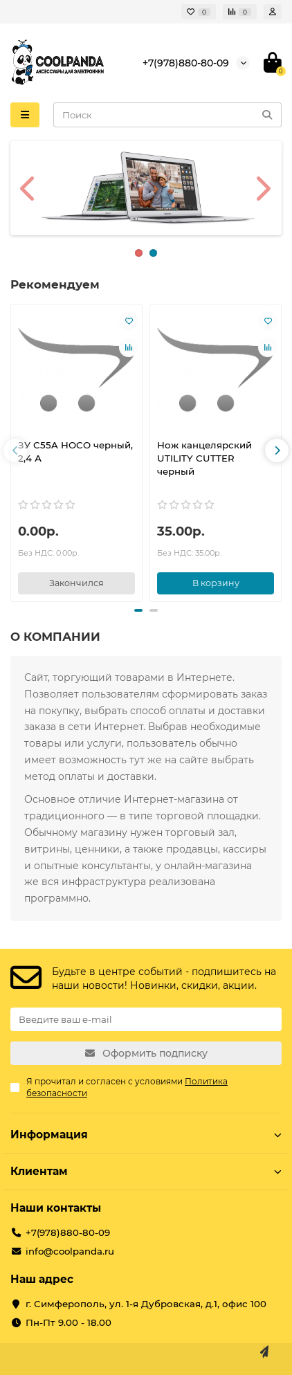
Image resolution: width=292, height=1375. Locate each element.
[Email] (146, 1019)
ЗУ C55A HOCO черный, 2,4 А (75, 451)
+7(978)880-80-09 (186, 63)
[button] (15, 450)
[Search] (167, 114)
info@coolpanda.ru (70, 1251)
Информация (146, 1134)
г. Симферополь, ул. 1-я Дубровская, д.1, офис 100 (146, 1303)
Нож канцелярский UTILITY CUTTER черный (204, 458)
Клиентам (146, 1171)
